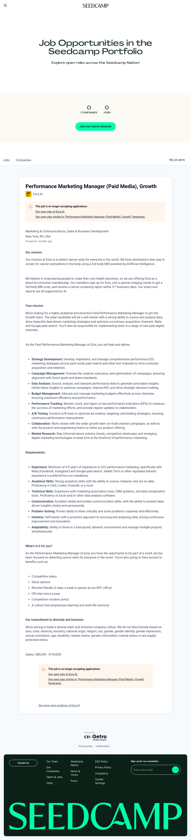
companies (23, 160)
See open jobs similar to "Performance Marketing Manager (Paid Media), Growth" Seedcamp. (90, 216)
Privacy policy (86, 746)
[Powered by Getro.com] (95, 736)
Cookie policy (102, 746)
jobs (6, 160)
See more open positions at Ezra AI (59, 705)
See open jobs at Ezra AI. (50, 211)
